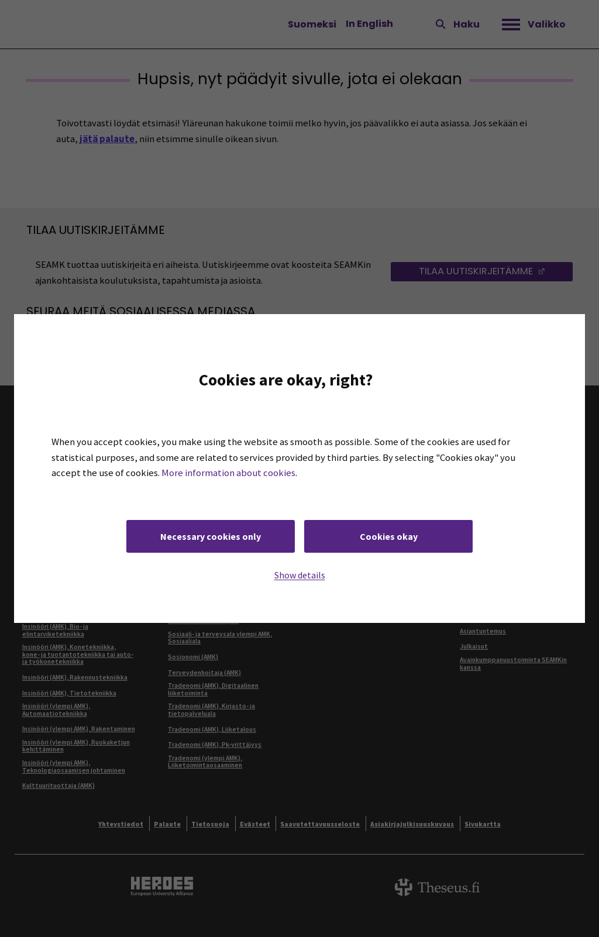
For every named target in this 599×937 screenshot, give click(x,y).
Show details (299, 575)
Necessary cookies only (210, 536)
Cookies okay (389, 536)
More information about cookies (228, 473)
